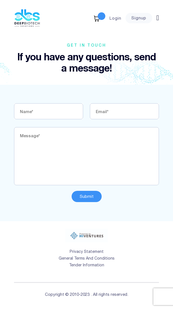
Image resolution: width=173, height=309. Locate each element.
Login (115, 18)
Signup (138, 17)
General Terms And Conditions (87, 258)
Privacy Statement (87, 251)
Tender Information (86, 265)
